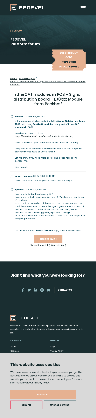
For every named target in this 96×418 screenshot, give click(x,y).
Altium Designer (27, 78)
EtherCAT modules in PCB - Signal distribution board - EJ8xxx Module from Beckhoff (47, 83)
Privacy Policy (41, 382)
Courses (14, 350)
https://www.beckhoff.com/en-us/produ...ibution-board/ (44, 136)
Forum (13, 78)
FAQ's (52, 346)
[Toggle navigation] (83, 7)
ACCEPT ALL (43, 394)
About (13, 346)
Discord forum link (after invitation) (48, 245)
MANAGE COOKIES (59, 404)
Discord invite (48, 239)
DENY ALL (26, 404)
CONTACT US (65, 289)
